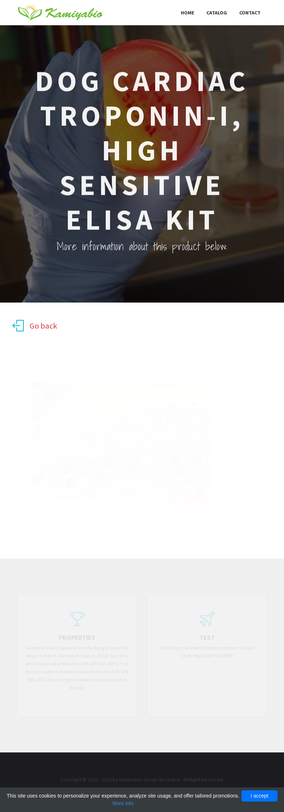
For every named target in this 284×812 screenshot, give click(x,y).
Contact (250, 12)
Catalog (216, 12)
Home (187, 12)
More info (123, 803)
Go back (34, 325)
